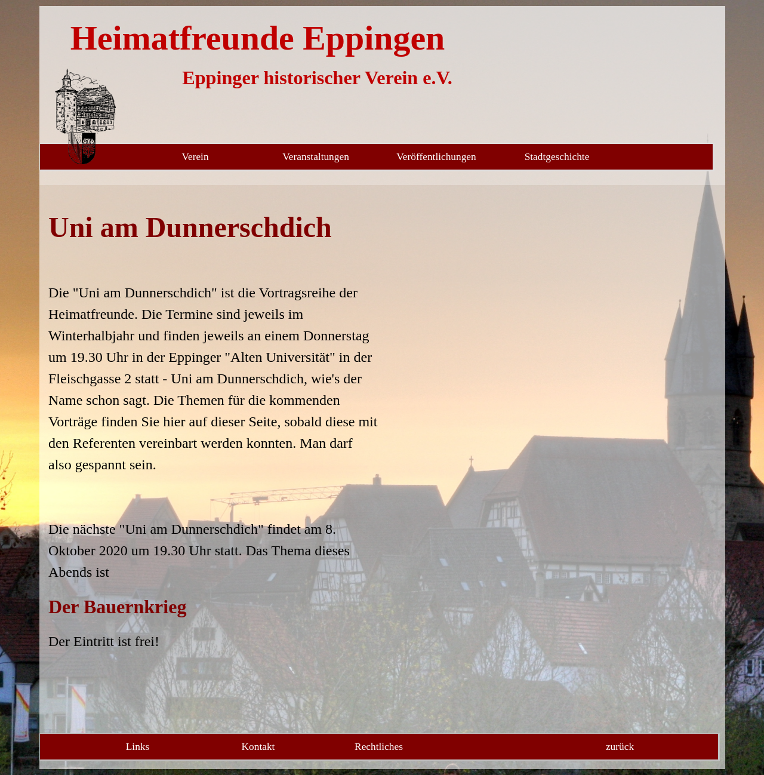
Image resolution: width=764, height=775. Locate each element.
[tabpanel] (213, 429)
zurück (620, 746)
